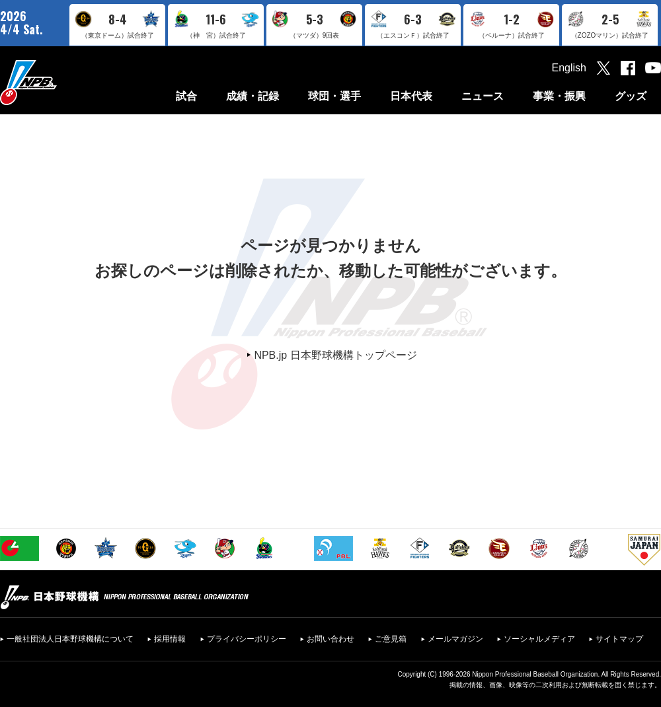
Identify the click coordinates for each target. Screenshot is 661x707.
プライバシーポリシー (246, 639)
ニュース (482, 96)
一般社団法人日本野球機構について (70, 639)
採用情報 (170, 639)
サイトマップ (619, 639)
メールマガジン (455, 639)
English (569, 67)
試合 (186, 96)
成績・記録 (252, 96)
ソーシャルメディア (539, 639)
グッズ (630, 96)
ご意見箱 (391, 639)
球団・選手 (334, 96)
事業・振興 (559, 96)
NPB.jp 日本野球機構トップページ (335, 355)
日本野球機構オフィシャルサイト (61, 82)
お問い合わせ (330, 639)
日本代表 (411, 96)
